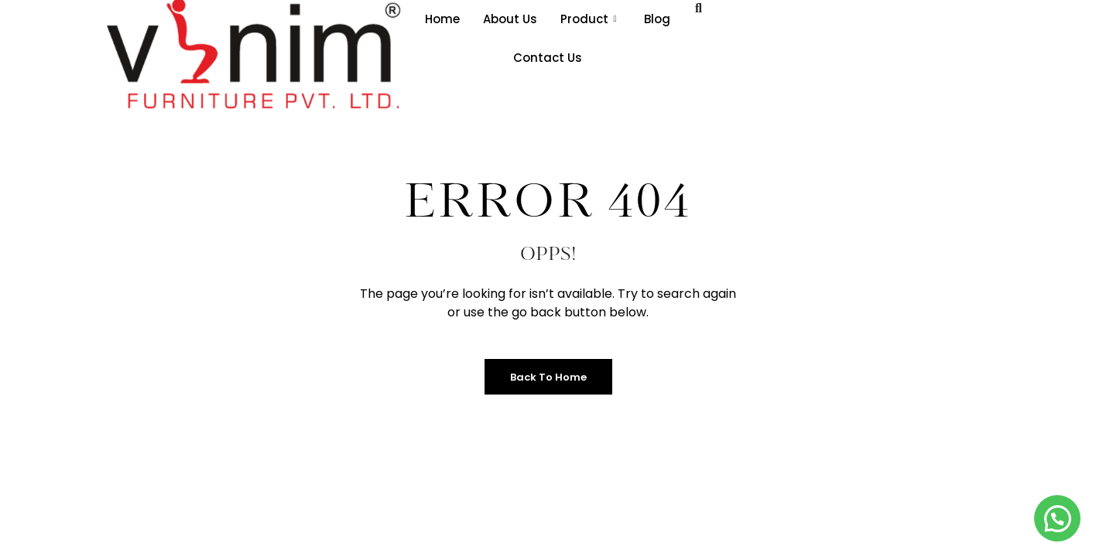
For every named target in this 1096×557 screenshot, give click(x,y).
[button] (1057, 518)
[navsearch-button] (698, 8)
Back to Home (548, 377)
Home (442, 19)
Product (588, 19)
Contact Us (547, 58)
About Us (510, 19)
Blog (657, 19)
